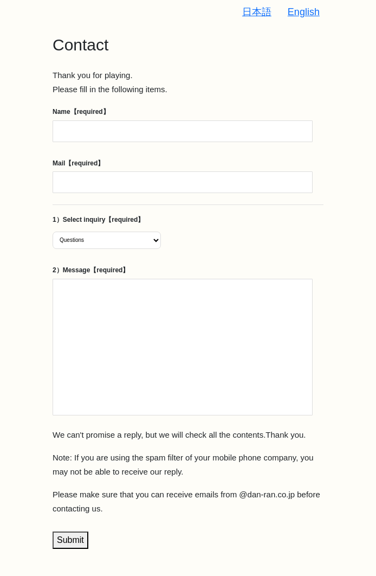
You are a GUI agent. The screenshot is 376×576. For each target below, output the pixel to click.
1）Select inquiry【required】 (98, 219)
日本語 (256, 12)
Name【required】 (81, 112)
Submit (70, 540)
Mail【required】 (78, 163)
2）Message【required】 (91, 270)
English (304, 12)
